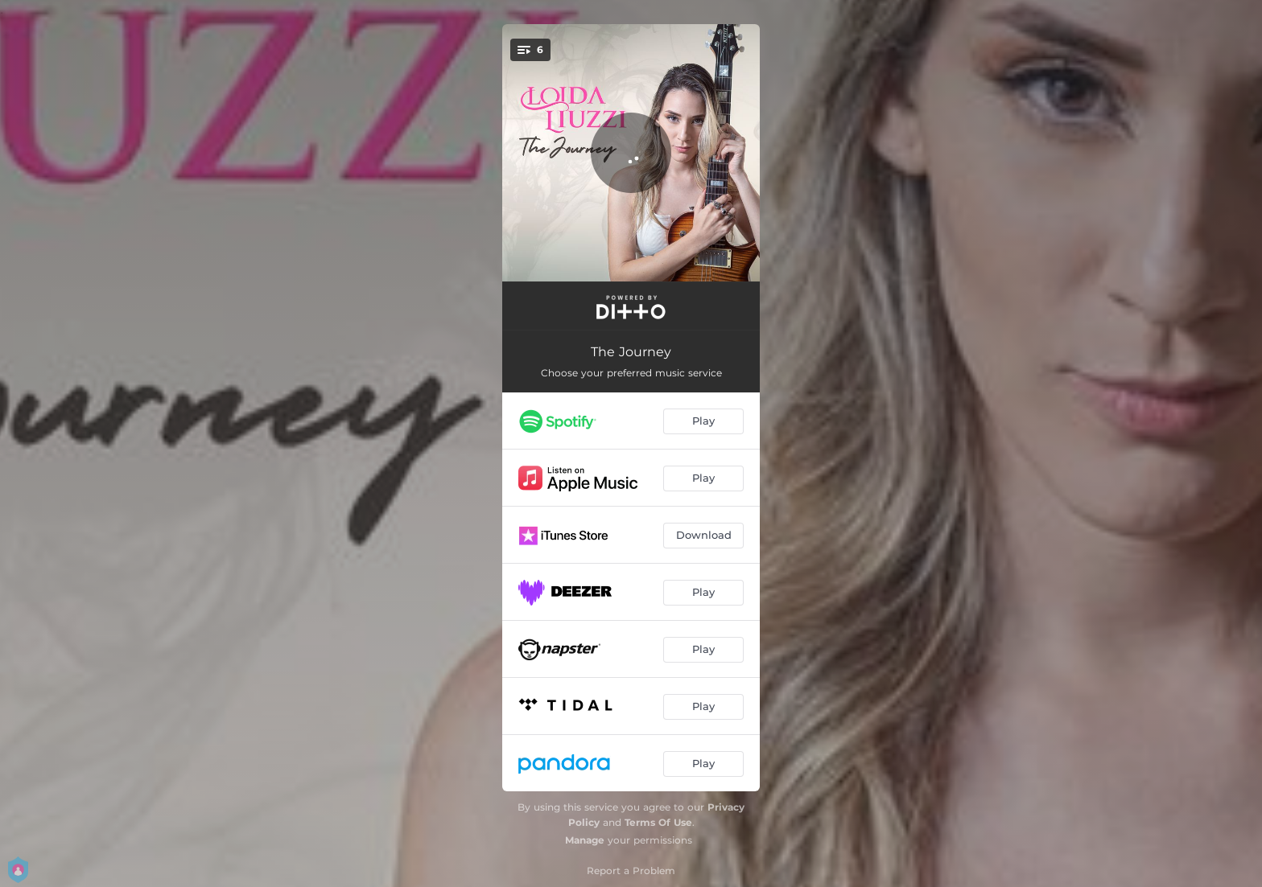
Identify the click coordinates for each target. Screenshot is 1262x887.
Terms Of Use (658, 822)
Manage (584, 840)
